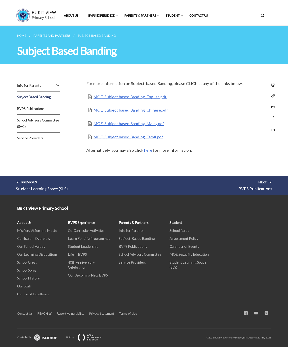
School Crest (27, 262)
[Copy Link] (272, 96)
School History (28, 278)
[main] (144, 110)
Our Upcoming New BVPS (88, 275)
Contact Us (198, 15)
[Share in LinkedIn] (272, 127)
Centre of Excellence (33, 294)
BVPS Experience (101, 15)
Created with (40, 337)
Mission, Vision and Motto (37, 230)
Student (173, 15)
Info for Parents (38, 85)
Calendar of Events (184, 246)
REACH (42, 313)
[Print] (272, 85)
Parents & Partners (140, 15)
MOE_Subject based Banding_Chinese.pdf (130, 110)
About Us (71, 15)
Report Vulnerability (70, 313)
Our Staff (24, 286)
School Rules (179, 230)
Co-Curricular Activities (86, 230)
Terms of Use (128, 313)
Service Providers (30, 138)
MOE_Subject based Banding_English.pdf (130, 96)
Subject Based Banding (34, 97)
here (148, 150)
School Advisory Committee (140, 254)
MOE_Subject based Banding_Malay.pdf (128, 123)
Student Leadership (83, 246)
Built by (87, 337)
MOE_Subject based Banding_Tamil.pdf (128, 136)
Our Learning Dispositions (37, 254)
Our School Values (31, 246)
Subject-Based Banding (137, 238)
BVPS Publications (30, 109)
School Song (26, 270)
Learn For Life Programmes (89, 238)
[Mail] (272, 104)
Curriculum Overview (33, 238)
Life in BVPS (77, 254)
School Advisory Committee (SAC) (38, 123)
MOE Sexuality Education (189, 254)
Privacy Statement (101, 313)
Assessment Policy (184, 238)
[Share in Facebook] (272, 116)
